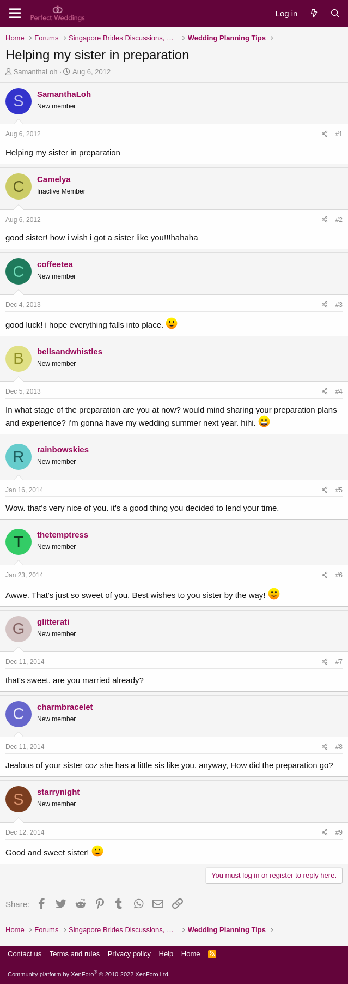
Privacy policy (129, 954)
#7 (339, 662)
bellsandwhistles (69, 351)
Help (166, 954)
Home (190, 954)
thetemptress (62, 534)
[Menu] (15, 13)
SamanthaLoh (36, 72)
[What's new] (313, 13)
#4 (339, 391)
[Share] (325, 134)
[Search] (335, 13)
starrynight (58, 791)
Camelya (54, 179)
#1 (339, 134)
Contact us (24, 954)
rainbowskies (63, 449)
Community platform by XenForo (89, 974)
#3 (339, 305)
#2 (339, 220)
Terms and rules (75, 954)
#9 (339, 832)
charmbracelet (65, 706)
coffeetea (55, 264)
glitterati (53, 621)
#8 (339, 747)
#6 (339, 575)
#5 (339, 490)
